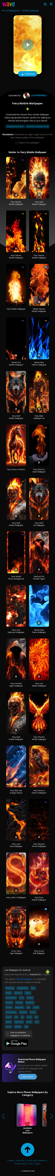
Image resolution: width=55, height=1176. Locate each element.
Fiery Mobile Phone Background (16, 577)
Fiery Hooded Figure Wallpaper (16, 684)
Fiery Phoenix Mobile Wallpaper (39, 738)
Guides (37, 1163)
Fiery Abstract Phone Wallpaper (39, 845)
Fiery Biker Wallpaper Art (39, 417)
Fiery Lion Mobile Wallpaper (39, 684)
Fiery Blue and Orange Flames (16, 791)
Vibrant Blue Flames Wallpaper (39, 363)
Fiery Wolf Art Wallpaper (39, 524)
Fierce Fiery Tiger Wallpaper (16, 952)
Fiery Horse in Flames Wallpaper (39, 791)
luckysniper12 (35, 95)
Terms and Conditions (36, 1160)
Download (27, 74)
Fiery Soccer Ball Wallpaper (39, 952)
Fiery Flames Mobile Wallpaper (16, 203)
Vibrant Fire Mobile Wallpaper (16, 363)
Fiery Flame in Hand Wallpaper (39, 470)
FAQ (30, 1163)
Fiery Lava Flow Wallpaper (16, 845)
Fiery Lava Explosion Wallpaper (16, 631)
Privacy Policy (20, 1163)
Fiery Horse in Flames (16, 469)
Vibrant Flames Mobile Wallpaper (39, 310)
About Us (20, 1160)
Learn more (27, 1076)
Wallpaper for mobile (15, 126)
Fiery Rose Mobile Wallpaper (39, 898)
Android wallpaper (24, 979)
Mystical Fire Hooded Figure (39, 577)
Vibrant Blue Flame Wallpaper (39, 631)
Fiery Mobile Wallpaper (16, 309)
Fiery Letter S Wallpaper (16, 897)
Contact (10, 1160)
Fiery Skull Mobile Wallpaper (39, 203)
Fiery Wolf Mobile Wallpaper (16, 417)
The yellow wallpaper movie (37, 126)
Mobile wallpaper (30, 10)
